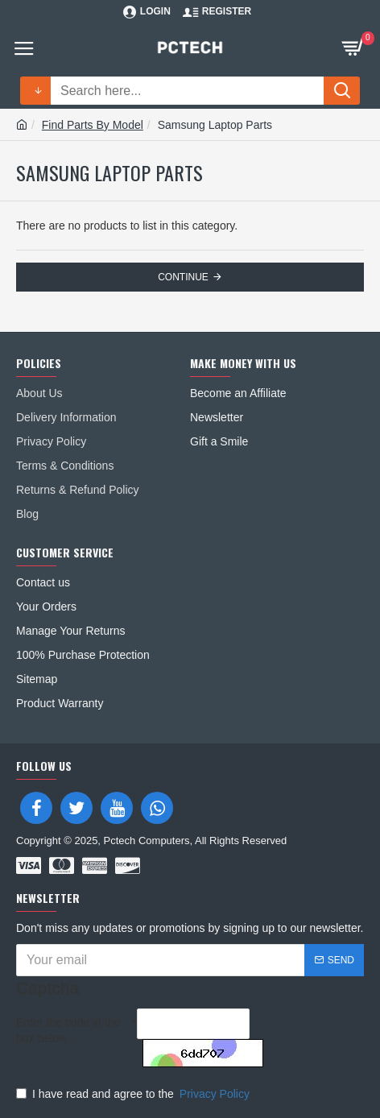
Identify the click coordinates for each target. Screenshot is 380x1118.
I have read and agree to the (134, 1093)
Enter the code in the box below (68, 1030)
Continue (183, 277)
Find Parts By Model (92, 124)
